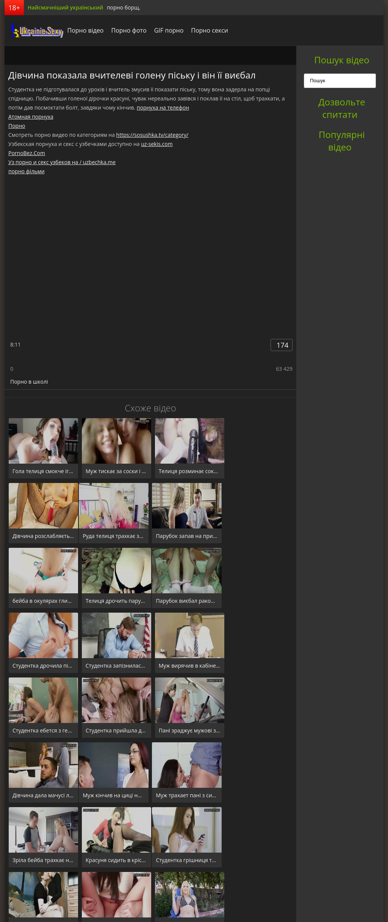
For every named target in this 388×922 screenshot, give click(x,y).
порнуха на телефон (163, 107)
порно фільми (26, 171)
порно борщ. (123, 7)
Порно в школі (29, 381)
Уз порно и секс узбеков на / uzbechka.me (62, 162)
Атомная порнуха (30, 116)
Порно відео (83, 30)
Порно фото (126, 30)
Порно (16, 125)
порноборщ (33, 30)
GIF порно (166, 30)
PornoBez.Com (26, 153)
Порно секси (207, 30)
